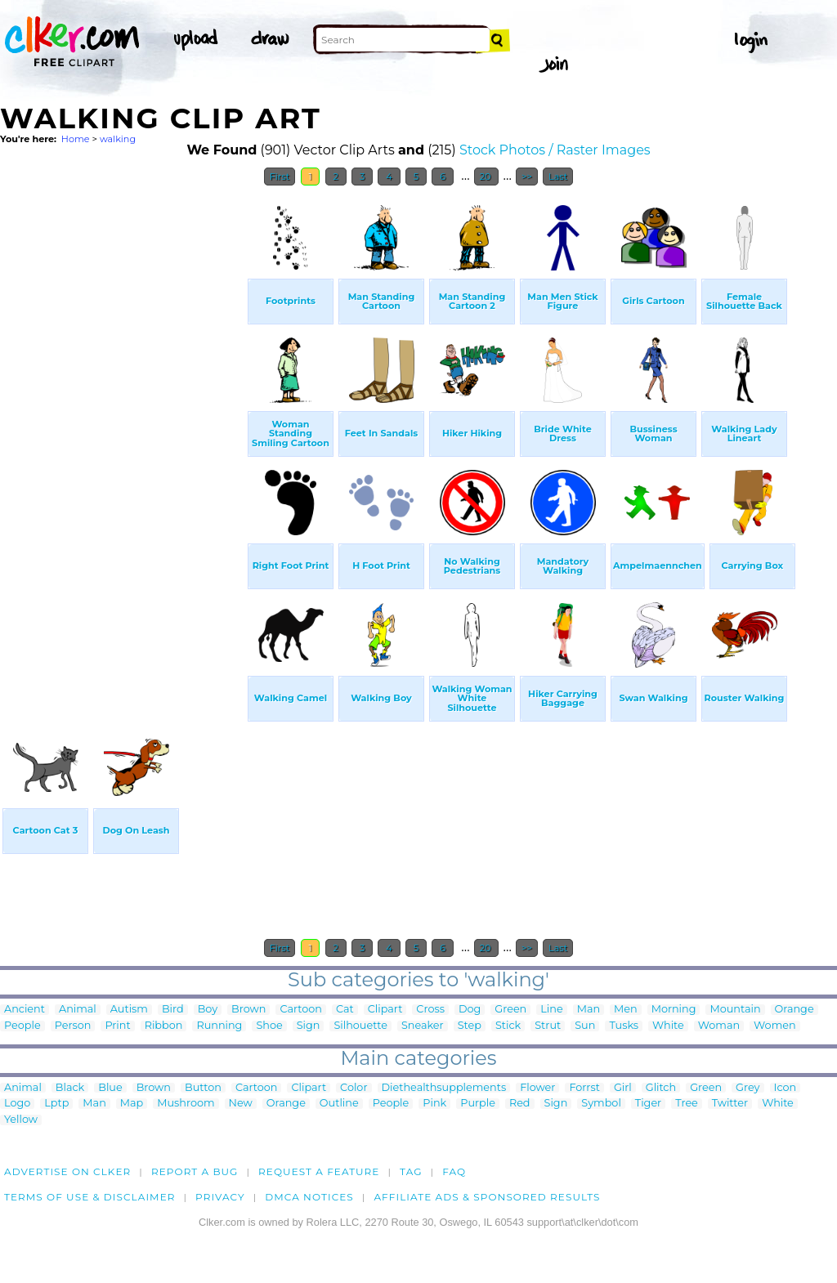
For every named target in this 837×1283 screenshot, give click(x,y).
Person (73, 1026)
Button (203, 1088)
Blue (110, 1088)
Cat (345, 1009)
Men (626, 1009)
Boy (207, 1009)
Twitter (730, 1103)
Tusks (623, 1026)
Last (557, 176)
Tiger (648, 1103)
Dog (470, 1009)
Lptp (56, 1103)
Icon (785, 1088)
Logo (17, 1103)
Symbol (601, 1103)
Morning (673, 1009)
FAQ (454, 1171)
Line (551, 1009)
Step (469, 1026)
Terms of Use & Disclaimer (90, 1197)
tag (411, 1171)
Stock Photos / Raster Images (555, 150)
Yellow (21, 1120)
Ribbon (164, 1026)
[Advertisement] (122, 439)
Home (75, 139)
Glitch (661, 1088)
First (280, 176)
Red (519, 1103)
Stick (508, 1026)
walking (118, 139)
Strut (548, 1026)
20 (487, 176)
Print (117, 1026)
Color (353, 1088)
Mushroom (185, 1103)
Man (588, 1009)
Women (775, 1026)
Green (510, 1009)
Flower (537, 1088)
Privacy (220, 1197)
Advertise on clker (67, 1171)
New (241, 1103)
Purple (477, 1103)
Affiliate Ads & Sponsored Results (487, 1197)
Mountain (734, 1009)
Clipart (385, 1009)
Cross (430, 1009)
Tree (686, 1103)
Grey (747, 1088)
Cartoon (301, 1009)
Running (219, 1026)
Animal (77, 1009)
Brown (248, 1009)
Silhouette (360, 1026)
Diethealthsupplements (444, 1088)
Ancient (24, 1009)
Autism (129, 1009)
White (668, 1026)
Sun (585, 1026)
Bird (173, 1009)
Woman (719, 1026)
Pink (434, 1103)
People (22, 1026)
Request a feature (318, 1171)
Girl (623, 1088)
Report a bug (195, 1171)
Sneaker (422, 1026)
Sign (308, 1026)
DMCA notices (309, 1197)
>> (526, 176)
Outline (339, 1103)
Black (70, 1088)
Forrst (584, 1088)
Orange (794, 1009)
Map (131, 1103)
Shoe (269, 1026)
